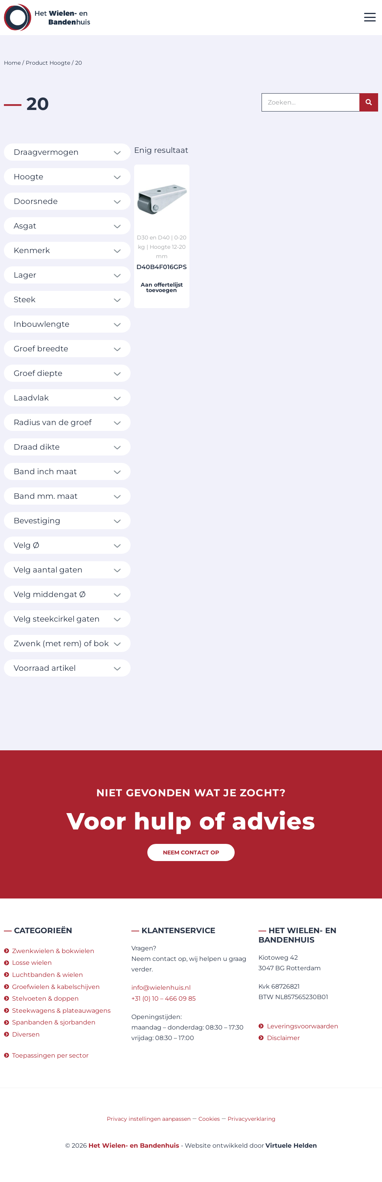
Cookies (209, 1118)
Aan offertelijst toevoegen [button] (162, 287)
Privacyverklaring (252, 1118)
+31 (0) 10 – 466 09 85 (163, 998)
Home (12, 62)
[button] (370, 18)
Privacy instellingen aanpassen (149, 1118)
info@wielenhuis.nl (161, 987)
